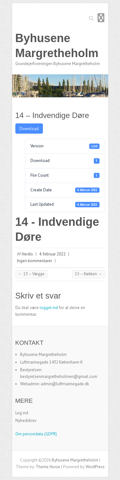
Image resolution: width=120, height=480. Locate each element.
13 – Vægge (31, 274)
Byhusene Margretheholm (57, 46)
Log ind (21, 413)
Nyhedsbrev (25, 420)
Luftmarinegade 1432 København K (51, 362)
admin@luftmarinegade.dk (65, 384)
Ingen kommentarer (34, 260)
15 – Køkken (88, 274)
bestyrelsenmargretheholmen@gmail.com (58, 376)
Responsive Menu (101, 17)
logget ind (49, 307)
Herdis (27, 254)
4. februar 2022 (52, 254)
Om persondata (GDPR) (36, 434)
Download (29, 128)
